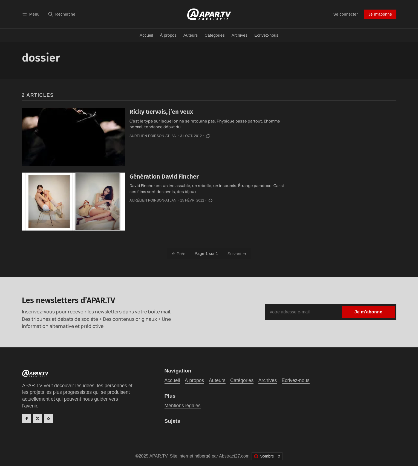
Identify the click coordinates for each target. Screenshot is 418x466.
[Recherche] (61, 14)
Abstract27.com (234, 456)
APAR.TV (158, 456)
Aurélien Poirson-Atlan (152, 136)
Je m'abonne (380, 14)
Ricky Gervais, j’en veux (161, 111)
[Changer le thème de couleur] (267, 456)
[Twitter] (37, 418)
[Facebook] (26, 418)
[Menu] (32, 14)
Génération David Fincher (164, 176)
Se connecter (345, 14)
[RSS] (48, 418)
